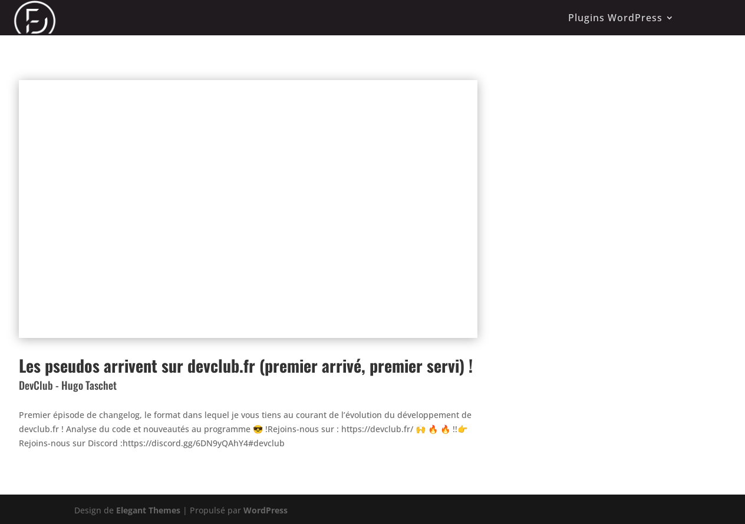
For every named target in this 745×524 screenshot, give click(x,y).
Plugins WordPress (615, 17)
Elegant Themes (148, 510)
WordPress (265, 510)
